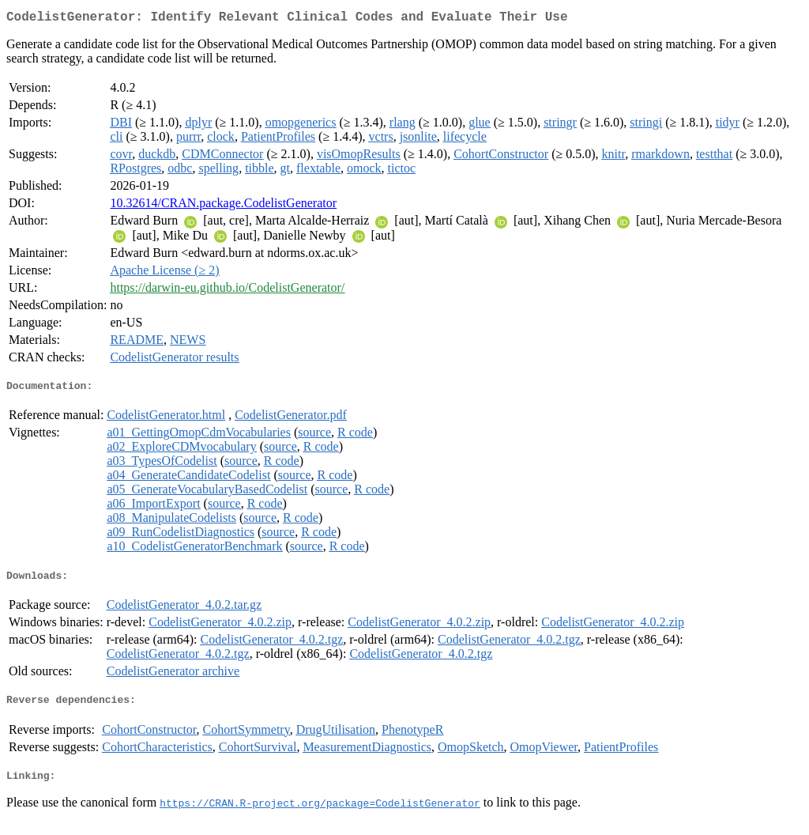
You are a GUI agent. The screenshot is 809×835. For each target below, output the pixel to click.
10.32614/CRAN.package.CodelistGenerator (223, 206)
